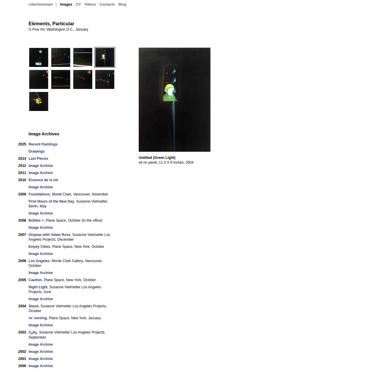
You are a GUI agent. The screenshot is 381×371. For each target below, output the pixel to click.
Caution (35, 280)
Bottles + (36, 220)
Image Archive (41, 166)
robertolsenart (41, 4)
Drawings (37, 151)
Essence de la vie (43, 180)
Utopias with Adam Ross (49, 235)
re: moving (38, 318)
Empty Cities (39, 247)
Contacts (107, 4)
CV (78, 4)
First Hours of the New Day (51, 201)
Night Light (38, 287)
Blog (122, 4)
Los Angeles (39, 261)
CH (33, 332)
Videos (90, 4)
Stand (33, 306)
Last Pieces (38, 158)
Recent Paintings (43, 144)
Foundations (39, 194)
